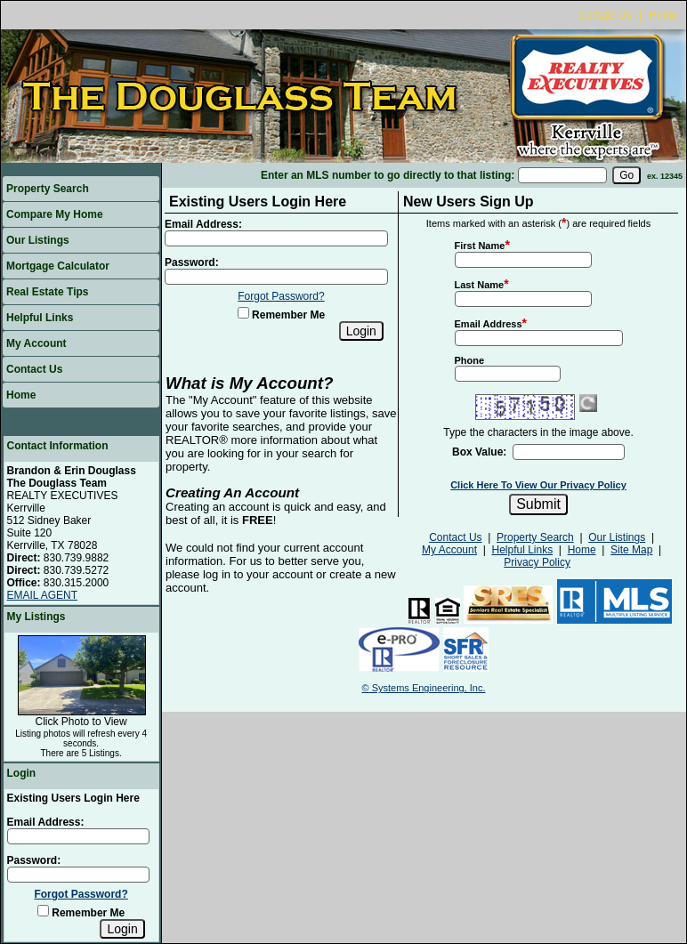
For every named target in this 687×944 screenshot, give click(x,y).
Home (663, 15)
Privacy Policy (537, 562)
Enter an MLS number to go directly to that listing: (387, 175)
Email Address (488, 324)
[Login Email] (78, 836)
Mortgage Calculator (57, 266)
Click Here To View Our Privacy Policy (538, 485)
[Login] (122, 929)
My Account (36, 343)
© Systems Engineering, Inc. (424, 687)
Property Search (47, 188)
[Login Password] (78, 875)
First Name (480, 245)
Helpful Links (39, 317)
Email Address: (46, 822)
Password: (34, 860)
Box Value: (479, 452)
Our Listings (37, 240)
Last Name (480, 284)
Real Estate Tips (47, 292)
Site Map (631, 550)
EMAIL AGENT (42, 595)
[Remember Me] (43, 910)
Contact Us (604, 15)
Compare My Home (54, 214)
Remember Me (81, 913)
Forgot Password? (80, 894)
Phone (470, 360)
